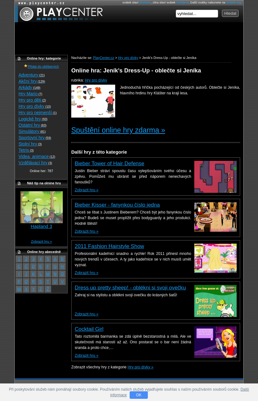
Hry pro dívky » (140, 367)
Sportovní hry (35, 137)
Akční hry (32, 81)
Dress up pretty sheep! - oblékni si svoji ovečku (130, 288)
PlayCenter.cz (59, 14)
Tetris (26, 150)
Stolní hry (30, 143)
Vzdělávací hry (35, 162)
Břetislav (145, 2)
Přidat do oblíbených (41, 66)
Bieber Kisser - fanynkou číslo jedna (117, 205)
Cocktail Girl (89, 329)
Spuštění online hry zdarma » (118, 130)
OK (138, 395)
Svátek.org (233, 2)
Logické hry (33, 118)
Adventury (32, 74)
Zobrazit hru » (86, 190)
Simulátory (32, 131)
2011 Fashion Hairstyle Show (109, 246)
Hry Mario (30, 93)
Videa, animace (37, 156)
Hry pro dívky (96, 80)
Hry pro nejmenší (38, 112)
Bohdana (182, 2)
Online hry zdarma (40, 3)
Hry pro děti (32, 100)
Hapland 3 (41, 226)
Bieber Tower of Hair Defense (109, 163)
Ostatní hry (32, 125)
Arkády (29, 87)
